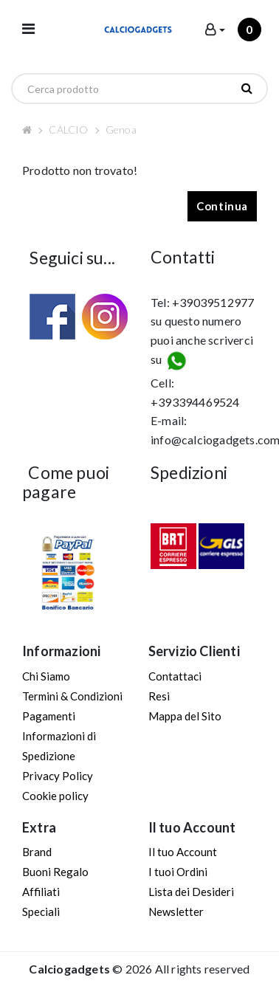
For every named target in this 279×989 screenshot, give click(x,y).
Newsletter (176, 911)
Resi (159, 696)
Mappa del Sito (184, 716)
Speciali (41, 911)
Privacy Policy (57, 775)
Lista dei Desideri (191, 891)
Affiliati (41, 891)
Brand (37, 851)
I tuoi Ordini (177, 871)
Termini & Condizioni (72, 696)
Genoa (121, 129)
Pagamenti (48, 716)
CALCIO (68, 129)
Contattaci (175, 676)
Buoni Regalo (55, 871)
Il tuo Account (182, 851)
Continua (222, 206)
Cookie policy (55, 795)
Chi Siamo (46, 676)
